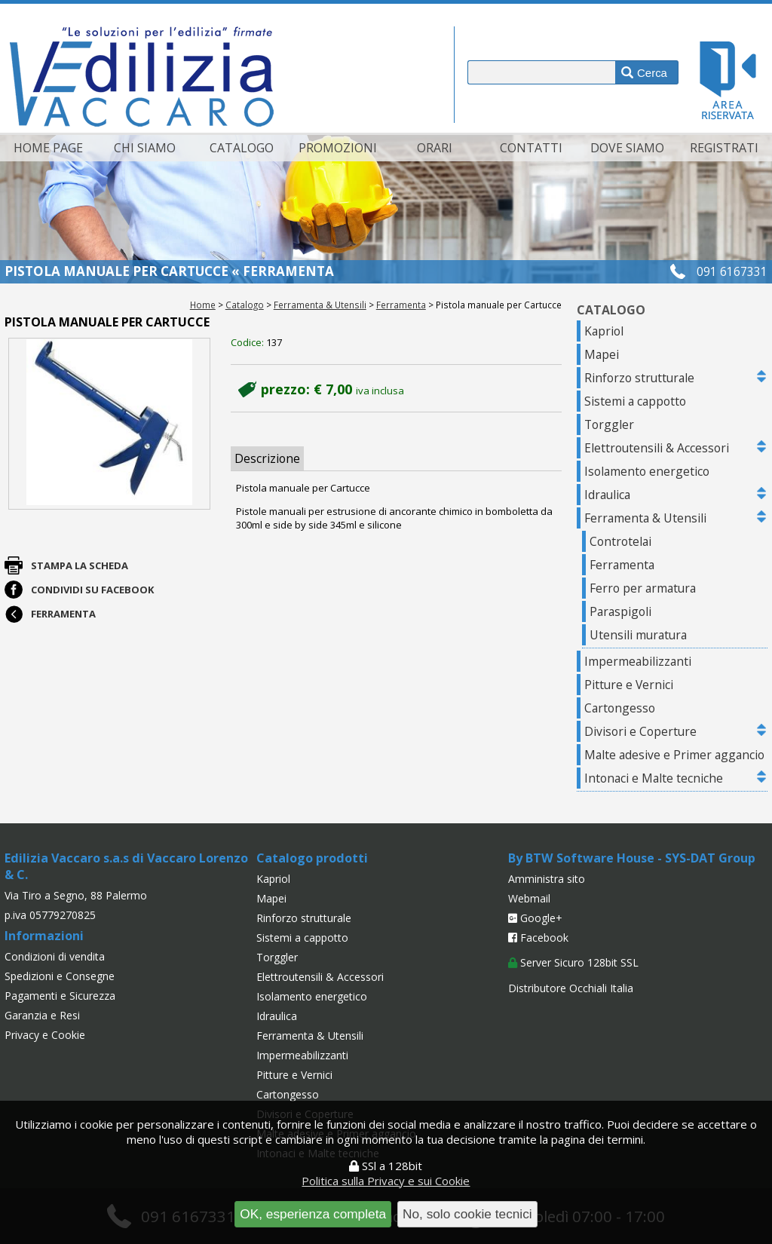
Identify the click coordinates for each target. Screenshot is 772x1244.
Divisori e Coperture (640, 731)
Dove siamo (627, 147)
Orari (434, 147)
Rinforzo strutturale (639, 377)
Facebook (538, 937)
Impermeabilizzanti (637, 661)
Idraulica (607, 494)
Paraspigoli (620, 611)
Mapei (601, 354)
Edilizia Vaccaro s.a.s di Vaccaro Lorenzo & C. (126, 866)
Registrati (724, 147)
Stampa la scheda (79, 565)
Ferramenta (401, 305)
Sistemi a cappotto (635, 401)
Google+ (535, 918)
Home (203, 305)
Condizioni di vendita (55, 956)
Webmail (529, 898)
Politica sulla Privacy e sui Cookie (386, 1180)
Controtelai (620, 541)
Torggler (609, 424)
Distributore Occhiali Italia (570, 988)
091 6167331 (732, 271)
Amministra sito (546, 879)
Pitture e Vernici (628, 684)
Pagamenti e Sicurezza (60, 995)
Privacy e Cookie (45, 1035)
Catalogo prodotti (312, 858)
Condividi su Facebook (92, 589)
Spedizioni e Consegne (60, 976)
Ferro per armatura (643, 588)
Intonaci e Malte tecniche (653, 778)
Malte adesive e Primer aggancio (674, 754)
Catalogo (242, 147)
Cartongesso (619, 708)
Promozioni (338, 147)
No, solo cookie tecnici (467, 1213)
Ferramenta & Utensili (320, 305)
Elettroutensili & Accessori (656, 448)
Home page (48, 147)
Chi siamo (145, 147)
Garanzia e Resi (42, 1015)
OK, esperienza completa (313, 1213)
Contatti (531, 147)
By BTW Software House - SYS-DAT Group (631, 858)
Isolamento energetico (646, 471)
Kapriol (603, 331)
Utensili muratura (638, 635)
